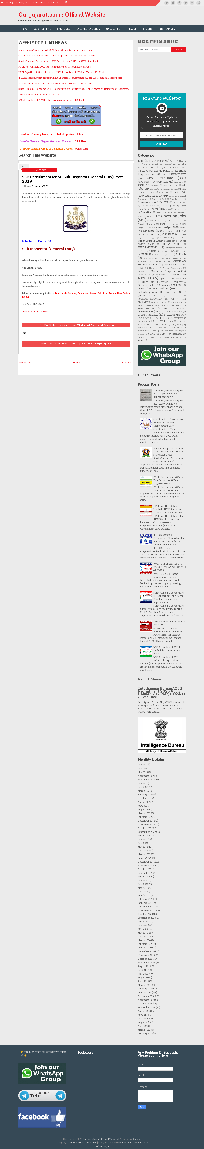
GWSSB (169, 238)
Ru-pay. (164, 302)
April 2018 (143, 1026)
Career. (155, 199)
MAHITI (177, 261)
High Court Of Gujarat (151, 241)
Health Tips (181, 238)
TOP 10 (171, 321)
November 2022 (146, 824)
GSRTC (152, 234)
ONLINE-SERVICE (159, 282)
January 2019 (144, 992)
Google (140, 228)
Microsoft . (153, 268)
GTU (180, 234)
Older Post (126, 362)
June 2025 (143, 768)
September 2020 (147, 918)
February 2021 (145, 899)
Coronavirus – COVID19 (153, 202)
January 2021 (144, 903)
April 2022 (143, 850)
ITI (142, 254)
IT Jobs (171, 250)
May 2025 (143, 772)
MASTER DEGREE (147, 264)
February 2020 (145, 944)
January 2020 (145, 947)
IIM (169, 241)
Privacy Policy (7, 2)
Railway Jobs (149, 292)
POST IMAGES (167, 29)
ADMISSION (179, 167)
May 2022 (143, 847)
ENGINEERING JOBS (88, 29)
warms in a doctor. (146, 337)
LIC (169, 254)
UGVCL (151, 334)
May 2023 (143, 809)
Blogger (136, 1139)
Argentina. (178, 182)
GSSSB (166, 234)
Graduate (149, 230)
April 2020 (143, 936)
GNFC (180, 224)
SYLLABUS (169, 314)
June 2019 (143, 973)
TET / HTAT (157, 321)
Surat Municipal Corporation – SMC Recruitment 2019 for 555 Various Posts (58, 61)
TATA (147, 318)
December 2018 (146, 996)
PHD (178, 285)
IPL (154, 251)
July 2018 (142, 1015)
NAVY (176, 274)
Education (146, 212)
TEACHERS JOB (161, 318)
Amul (164, 174)
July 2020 (143, 925)
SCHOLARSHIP (177, 302)
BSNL (151, 192)
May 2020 (143, 932)
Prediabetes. (180, 289)
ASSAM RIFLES (169, 185)
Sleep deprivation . (175, 305)
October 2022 (145, 828)
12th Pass (157, 160)
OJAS (162, 279)
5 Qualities (156, 164)
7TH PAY (150, 167)
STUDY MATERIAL (148, 314)
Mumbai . (142, 272)
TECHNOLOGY (180, 318)
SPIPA (140, 308)
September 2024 (147, 779)
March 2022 (144, 854)
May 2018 (143, 1022)
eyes (166, 221)
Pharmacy (164, 285)
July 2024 (142, 783)
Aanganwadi (164, 168)
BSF (143, 192)
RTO (156, 302)
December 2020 (146, 906)
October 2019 (145, 959)
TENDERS (144, 321)
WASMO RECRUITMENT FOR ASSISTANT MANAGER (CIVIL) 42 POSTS (55, 83)
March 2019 (144, 985)
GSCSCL (166, 231)
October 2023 (145, 798)
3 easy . (173, 161)
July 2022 (142, 839)
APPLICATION (144, 182)
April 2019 (143, 981)
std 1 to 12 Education (170, 311)
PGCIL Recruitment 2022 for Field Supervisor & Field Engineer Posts (54, 66)
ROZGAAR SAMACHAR (150, 299)
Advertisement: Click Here (35, 311)
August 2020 (144, 921)
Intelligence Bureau (174, 248)
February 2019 (145, 988)
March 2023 (144, 813)
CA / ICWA (179, 192)
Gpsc (169, 227)
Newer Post (25, 362)
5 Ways (167, 164)
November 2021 (146, 865)
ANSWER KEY (178, 174)
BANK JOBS (63, 29)
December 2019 (146, 951)
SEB (140, 305)
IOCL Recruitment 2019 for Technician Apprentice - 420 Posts (51, 100)
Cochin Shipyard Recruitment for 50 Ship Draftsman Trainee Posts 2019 (56, 55)
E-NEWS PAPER (180, 209)
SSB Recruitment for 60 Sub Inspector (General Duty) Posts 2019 (72, 179)
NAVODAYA (161, 274)
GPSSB (182, 227)
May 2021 (143, 888)
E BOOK (167, 209)
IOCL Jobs (143, 251)
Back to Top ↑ (102, 1146)
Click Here (83, 134)
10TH (141, 160)
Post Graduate (160, 288)
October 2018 (145, 1003)
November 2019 (146, 955)
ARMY (44, 186)
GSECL (141, 234)
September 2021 (146, 873)
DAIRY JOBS (148, 205)
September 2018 (146, 1007)
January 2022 (145, 858)
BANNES (153, 189)
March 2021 (144, 895)
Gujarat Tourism (145, 238)
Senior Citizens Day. (154, 305)
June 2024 (143, 787)
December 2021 (146, 861)
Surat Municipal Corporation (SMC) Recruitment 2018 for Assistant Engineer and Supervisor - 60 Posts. (73, 89)
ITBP (184, 251)
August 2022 (144, 835)
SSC (153, 308)
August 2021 (144, 876)
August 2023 (144, 802)
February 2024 (145, 794)
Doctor (154, 209)
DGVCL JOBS (168, 205)
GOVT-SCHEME (42, 29)
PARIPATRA (179, 282)
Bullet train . (164, 192)
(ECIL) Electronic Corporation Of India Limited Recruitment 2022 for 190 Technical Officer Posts (70, 78)
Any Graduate (33, 186)
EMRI (149, 217)
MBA (167, 264)
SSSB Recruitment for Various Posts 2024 (40, 94)
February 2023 (145, 817)
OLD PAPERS (175, 279)
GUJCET (158, 238)
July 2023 (142, 806)
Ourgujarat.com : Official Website (61, 14)
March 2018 (144, 1030)
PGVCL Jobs (148, 285)
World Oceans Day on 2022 (170, 337)
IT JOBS (147, 29)
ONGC (141, 282)
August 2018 (144, 1011)
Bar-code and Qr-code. (169, 189)
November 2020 (146, 910)
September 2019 (147, 962)
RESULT (132, 29)
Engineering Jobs (171, 216)
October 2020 (145, 914)
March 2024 (144, 791)
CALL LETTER (113, 29)
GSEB (178, 231)
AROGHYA (154, 185)
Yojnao (141, 340)
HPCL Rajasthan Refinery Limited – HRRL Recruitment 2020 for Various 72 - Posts (61, 72)
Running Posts (22, 2)
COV (176, 203)
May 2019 (143, 977)
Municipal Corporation (165, 271)
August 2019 (144, 966)
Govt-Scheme (153, 227)
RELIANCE (168, 292)
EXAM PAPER (153, 221)
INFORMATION (147, 247)
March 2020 (144, 940)
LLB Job (181, 254)
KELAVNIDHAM (158, 255)
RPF (172, 299)
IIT (174, 241)
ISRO (162, 251)
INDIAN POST (170, 244)
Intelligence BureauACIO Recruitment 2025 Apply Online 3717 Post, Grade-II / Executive (162, 693)
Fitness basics (177, 221)
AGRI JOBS (148, 171)
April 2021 (143, 891)
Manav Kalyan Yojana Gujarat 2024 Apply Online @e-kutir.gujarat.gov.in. (55, 50)
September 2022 (147, 832)
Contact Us (53, 2)
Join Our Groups (38, 2)
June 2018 (143, 1018)
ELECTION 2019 (164, 212)
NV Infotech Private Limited (81, 1142)
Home (25, 29)
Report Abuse (149, 679)
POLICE (142, 288)
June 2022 (143, 843)
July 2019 (142, 970)
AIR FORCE (164, 171)
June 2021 (143, 884)
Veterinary (177, 334)
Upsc (163, 334)
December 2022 (146, 820)
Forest (141, 224)
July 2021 (142, 880)
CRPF (183, 203)
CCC (164, 199)
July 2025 (142, 764)
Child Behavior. (176, 199)
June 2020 (143, 929)
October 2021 (145, 869)
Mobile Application (172, 268)
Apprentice (162, 181)
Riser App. (148, 296)
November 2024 (146, 776)
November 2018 (146, 1000)
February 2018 (145, 1033)
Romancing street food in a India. (169, 296)
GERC (172, 224)
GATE (151, 224)
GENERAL (160, 224)
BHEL (183, 189)
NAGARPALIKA (144, 275)
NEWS (143, 278)
